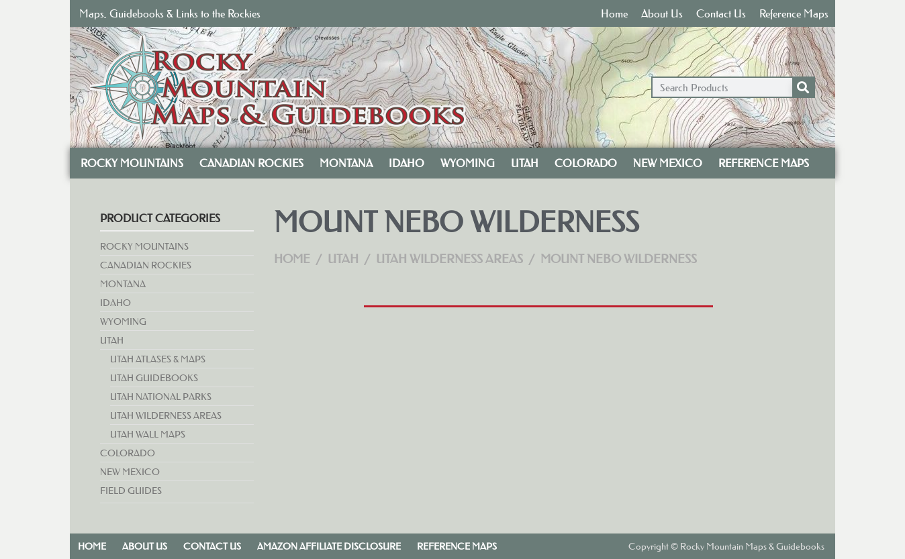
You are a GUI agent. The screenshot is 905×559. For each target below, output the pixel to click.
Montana (346, 163)
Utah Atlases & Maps (157, 359)
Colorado (586, 163)
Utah (524, 163)
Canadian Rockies (251, 163)
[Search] (803, 87)
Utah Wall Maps (147, 434)
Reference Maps (793, 13)
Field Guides (131, 491)
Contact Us (721, 13)
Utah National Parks (160, 397)
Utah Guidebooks (154, 378)
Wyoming (467, 163)
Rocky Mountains (132, 163)
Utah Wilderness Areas (166, 415)
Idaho (406, 163)
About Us (662, 13)
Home (614, 13)
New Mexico (667, 163)
